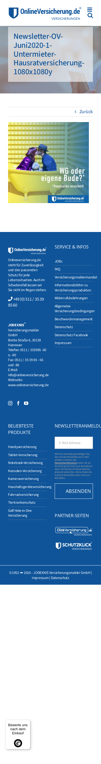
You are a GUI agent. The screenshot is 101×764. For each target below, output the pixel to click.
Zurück (86, 111)
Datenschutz (60, 577)
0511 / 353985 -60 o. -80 (27, 352)
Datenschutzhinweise (66, 463)
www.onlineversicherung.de (28, 385)
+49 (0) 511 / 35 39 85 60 (26, 302)
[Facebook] (18, 403)
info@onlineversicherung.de (28, 375)
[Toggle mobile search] (90, 15)
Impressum (40, 577)
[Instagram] (10, 403)
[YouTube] (26, 403)
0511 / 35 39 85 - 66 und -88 (25, 362)
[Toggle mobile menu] (90, 9)
